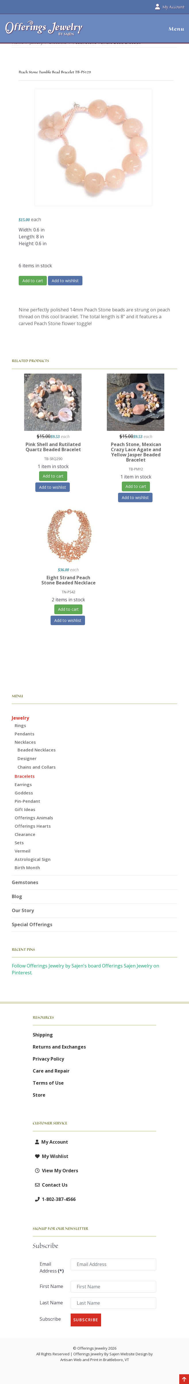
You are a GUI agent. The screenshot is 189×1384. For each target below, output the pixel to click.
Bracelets (25, 776)
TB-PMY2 (136, 469)
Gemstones (25, 882)
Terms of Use (48, 1083)
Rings (20, 725)
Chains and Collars (37, 767)
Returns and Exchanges (59, 1047)
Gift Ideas (25, 809)
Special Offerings (32, 924)
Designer (27, 758)
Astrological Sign (33, 859)
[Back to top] (184, 1380)
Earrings (23, 784)
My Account (50, 1142)
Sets (19, 842)
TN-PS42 (68, 592)
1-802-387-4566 (54, 1199)
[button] (174, 29)
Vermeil (22, 851)
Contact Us (50, 1185)
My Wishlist (50, 1156)
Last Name (51, 1302)
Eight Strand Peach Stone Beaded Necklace (68, 580)
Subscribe (50, 1319)
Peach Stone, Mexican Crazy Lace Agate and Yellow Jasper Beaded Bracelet (136, 452)
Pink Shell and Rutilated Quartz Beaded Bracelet (53, 447)
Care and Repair (51, 1071)
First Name (51, 1286)
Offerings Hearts (33, 826)
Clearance (25, 834)
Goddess (24, 793)
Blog (17, 896)
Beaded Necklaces (37, 750)
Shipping (43, 1035)
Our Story (23, 910)
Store (39, 1095)
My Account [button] (169, 7)
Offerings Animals (34, 817)
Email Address (52, 1267)
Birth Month (27, 867)
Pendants (24, 734)
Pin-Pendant (27, 801)
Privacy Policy (48, 1059)
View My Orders (55, 1170)
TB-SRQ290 (53, 458)
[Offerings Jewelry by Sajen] (44, 31)
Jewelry (20, 718)
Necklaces (25, 742)
